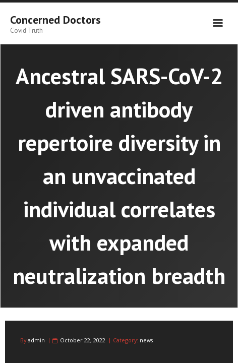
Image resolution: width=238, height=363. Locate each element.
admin (36, 340)
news (146, 340)
